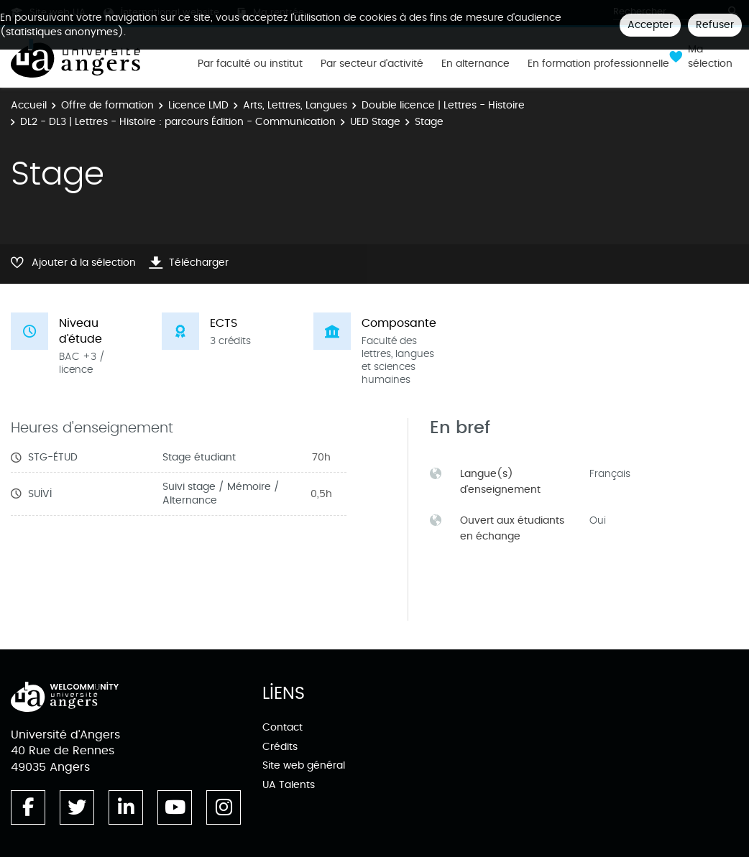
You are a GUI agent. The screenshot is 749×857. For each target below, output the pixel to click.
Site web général (303, 765)
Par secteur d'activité (372, 64)
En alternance (475, 64)
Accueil (29, 105)
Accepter (650, 24)
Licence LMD (198, 105)
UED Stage (375, 121)
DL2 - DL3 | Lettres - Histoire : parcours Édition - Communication (178, 121)
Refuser (715, 24)
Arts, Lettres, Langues (295, 105)
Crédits (280, 746)
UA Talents (288, 784)
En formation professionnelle (598, 64)
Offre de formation (107, 105)
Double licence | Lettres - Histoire (443, 105)
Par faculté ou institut (250, 64)
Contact (282, 727)
